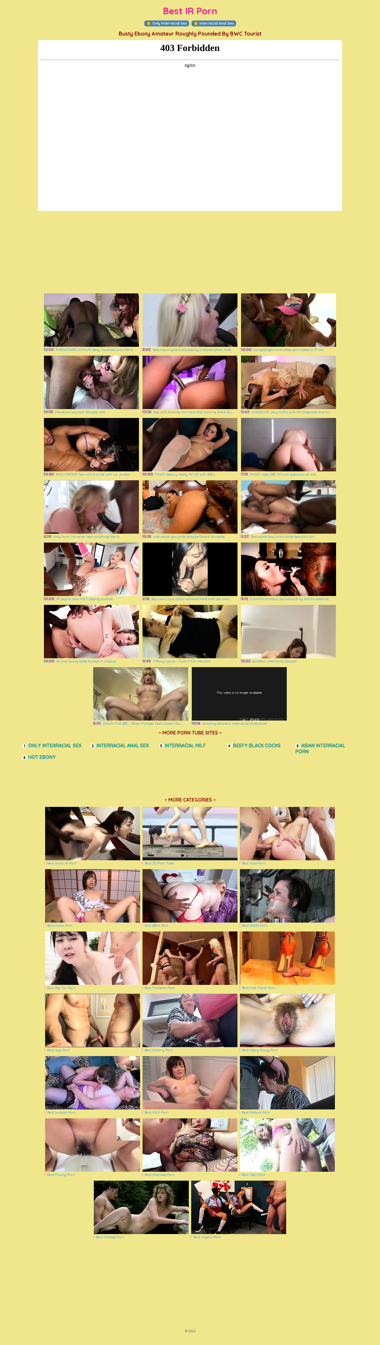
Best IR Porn (190, 11)
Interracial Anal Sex (214, 23)
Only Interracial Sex (166, 23)
